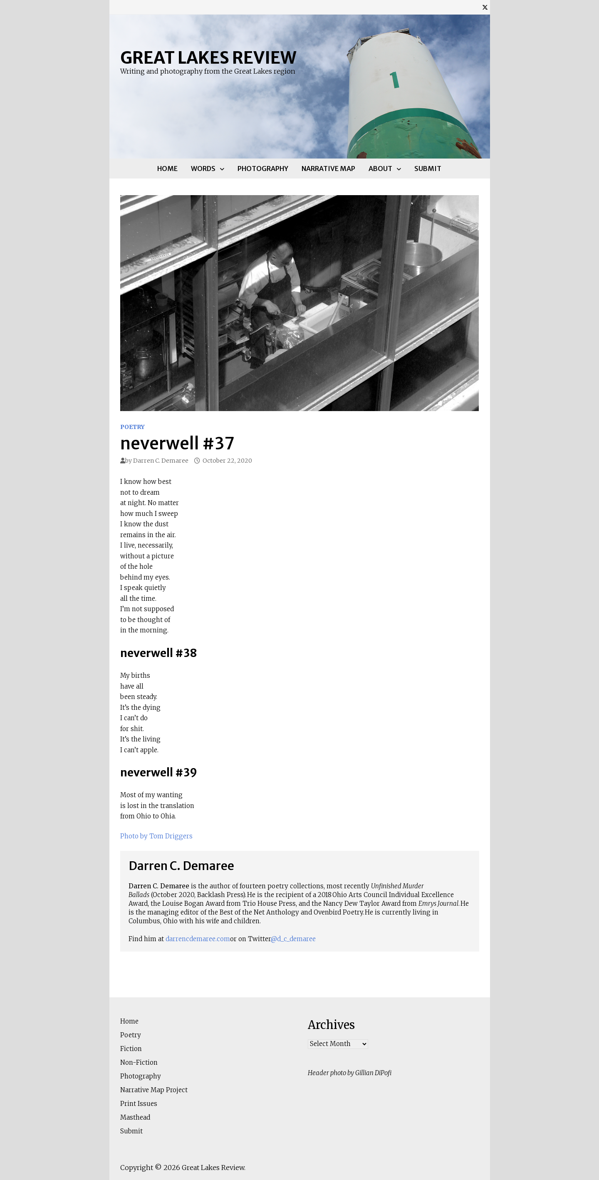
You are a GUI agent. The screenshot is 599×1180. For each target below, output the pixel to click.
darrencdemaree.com (198, 939)
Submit (427, 168)
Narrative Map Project (154, 1090)
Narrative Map (328, 168)
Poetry (132, 427)
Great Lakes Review (208, 57)
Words (203, 168)
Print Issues (138, 1104)
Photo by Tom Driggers (156, 836)
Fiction (131, 1049)
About (380, 168)
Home (167, 168)
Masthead (135, 1117)
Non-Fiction (139, 1062)
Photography (263, 168)
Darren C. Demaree (160, 460)
